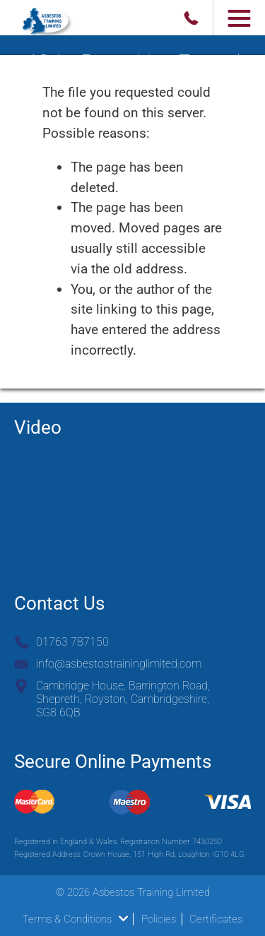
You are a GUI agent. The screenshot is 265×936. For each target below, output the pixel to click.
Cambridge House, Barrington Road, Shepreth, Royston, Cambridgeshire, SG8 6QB (123, 699)
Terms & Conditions (75, 919)
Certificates (215, 919)
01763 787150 (72, 641)
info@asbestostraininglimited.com (118, 663)
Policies (158, 919)
